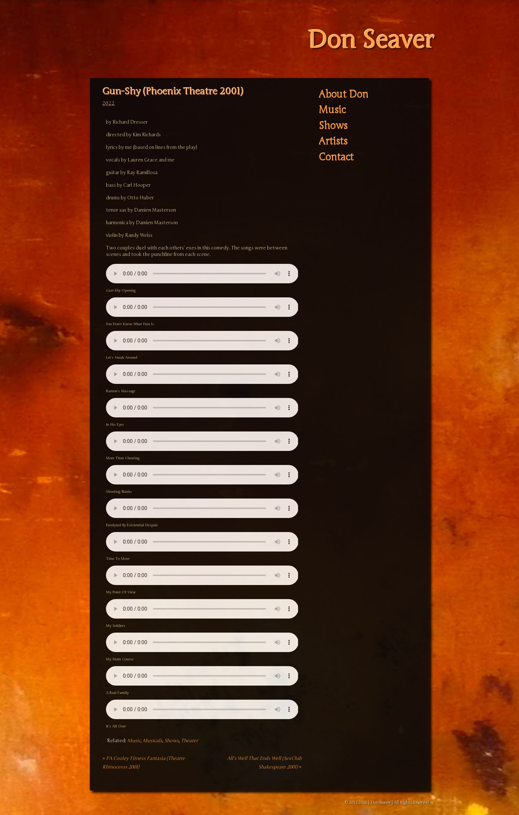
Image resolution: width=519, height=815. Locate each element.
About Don (343, 95)
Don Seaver (370, 40)
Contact (336, 157)
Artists (333, 142)
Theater (189, 741)
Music (134, 741)
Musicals (152, 741)
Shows (171, 741)
